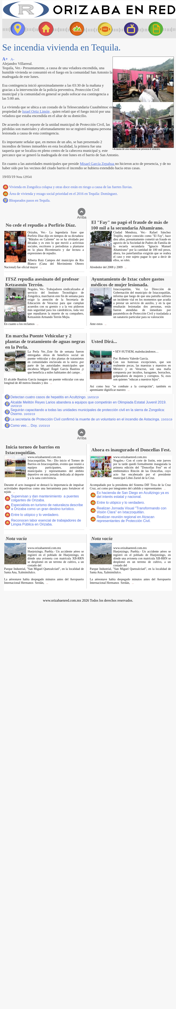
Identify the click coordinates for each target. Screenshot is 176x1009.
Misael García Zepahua (97, 164)
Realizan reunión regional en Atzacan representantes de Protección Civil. (125, 519)
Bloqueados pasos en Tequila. (29, 200)
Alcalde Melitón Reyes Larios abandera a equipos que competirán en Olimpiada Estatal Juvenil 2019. (88, 404)
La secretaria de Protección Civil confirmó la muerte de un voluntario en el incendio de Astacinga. (91, 419)
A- (12, 59)
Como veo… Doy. (30, 425)
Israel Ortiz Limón (36, 111)
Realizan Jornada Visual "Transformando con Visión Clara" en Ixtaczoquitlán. (131, 510)
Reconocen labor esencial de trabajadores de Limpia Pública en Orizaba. (46, 522)
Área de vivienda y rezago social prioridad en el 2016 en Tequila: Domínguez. (63, 194)
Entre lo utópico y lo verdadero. (35, 515)
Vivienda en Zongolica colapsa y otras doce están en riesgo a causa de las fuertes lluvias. (71, 187)
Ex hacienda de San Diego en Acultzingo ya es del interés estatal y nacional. (133, 495)
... (40, 267)
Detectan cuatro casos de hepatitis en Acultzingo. (54, 397)
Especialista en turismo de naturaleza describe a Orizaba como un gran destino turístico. (47, 507)
